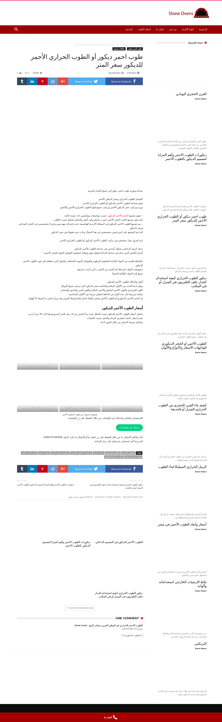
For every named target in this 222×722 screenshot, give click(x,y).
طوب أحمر (44, 453)
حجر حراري (99, 453)
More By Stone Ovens (108, 497)
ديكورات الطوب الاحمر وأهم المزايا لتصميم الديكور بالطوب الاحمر (46, 482)
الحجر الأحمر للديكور (118, 215)
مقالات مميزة (119, 49)
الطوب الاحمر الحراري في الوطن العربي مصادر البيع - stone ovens (108, 571)
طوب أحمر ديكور (128, 44)
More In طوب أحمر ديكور (80, 497)
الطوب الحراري (113, 453)
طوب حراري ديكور (133, 457)
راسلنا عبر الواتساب (129, 427)
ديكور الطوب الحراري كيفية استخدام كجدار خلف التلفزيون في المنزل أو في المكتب (114, 484)
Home (140, 44)
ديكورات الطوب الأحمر (81, 453)
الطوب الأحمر (128, 453)
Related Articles (133, 497)
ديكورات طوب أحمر (60, 453)
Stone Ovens (201, 99)
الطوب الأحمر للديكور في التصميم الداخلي (124, 537)
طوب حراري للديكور (114, 457)
